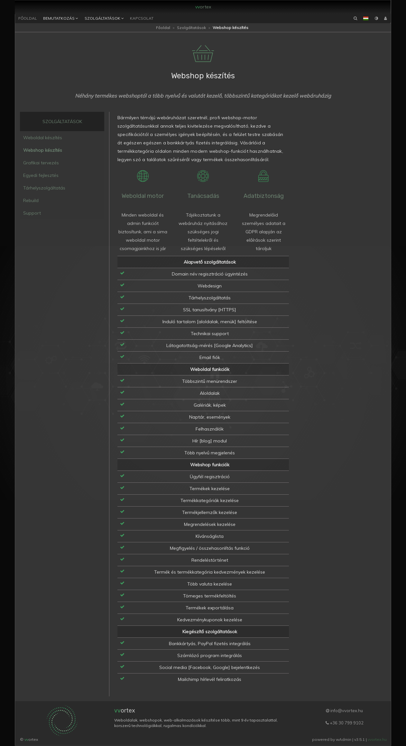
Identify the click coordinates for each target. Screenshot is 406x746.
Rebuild (31, 201)
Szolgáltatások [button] (104, 18)
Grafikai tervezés (41, 163)
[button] (366, 19)
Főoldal (27, 18)
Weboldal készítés (42, 138)
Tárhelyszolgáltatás (44, 188)
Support (32, 214)
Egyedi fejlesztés (41, 176)
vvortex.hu (377, 739)
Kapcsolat (141, 18)
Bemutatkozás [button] (60, 18)
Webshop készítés (42, 151)
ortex (203, 6)
